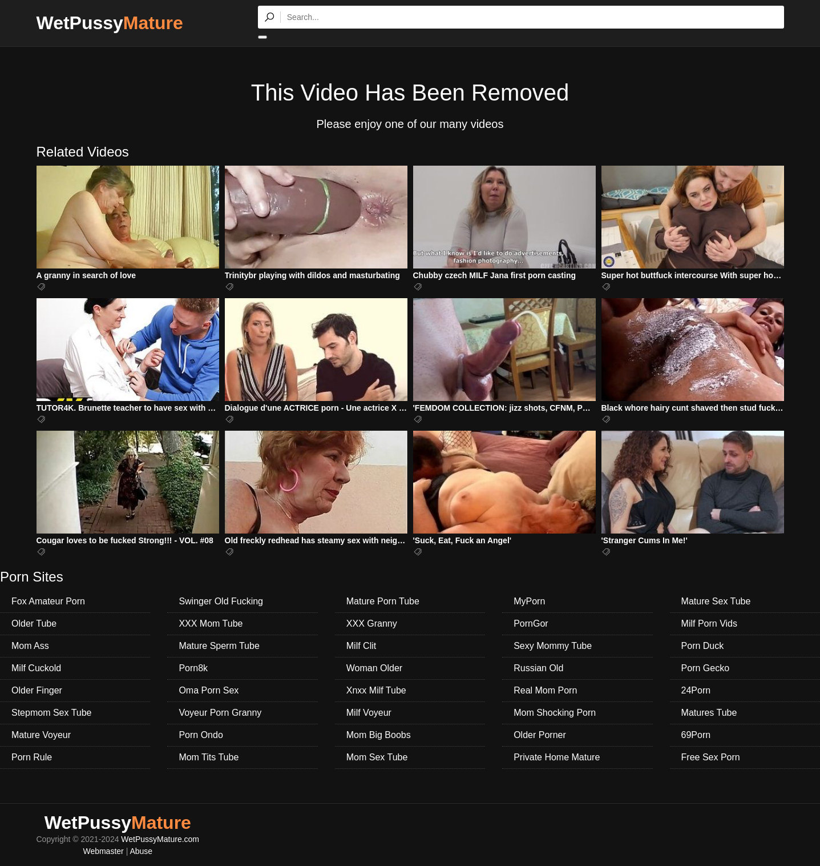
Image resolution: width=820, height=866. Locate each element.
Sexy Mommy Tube (553, 646)
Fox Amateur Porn (48, 601)
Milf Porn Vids (709, 623)
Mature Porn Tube (382, 601)
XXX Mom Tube (211, 623)
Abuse (141, 851)
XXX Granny (371, 623)
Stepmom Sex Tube (51, 712)
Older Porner (540, 735)
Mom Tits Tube (209, 757)
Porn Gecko (705, 668)
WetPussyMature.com (160, 839)
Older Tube (33, 623)
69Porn (696, 735)
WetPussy (110, 23)
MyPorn (529, 601)
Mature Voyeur (41, 735)
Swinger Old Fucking (221, 601)
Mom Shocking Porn (555, 712)
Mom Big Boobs (378, 735)
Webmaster (103, 851)
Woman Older (374, 668)
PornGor (531, 623)
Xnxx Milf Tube (376, 690)
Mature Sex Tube (716, 601)
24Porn (696, 690)
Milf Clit (361, 646)
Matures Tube (709, 712)
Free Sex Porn (710, 757)
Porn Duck (702, 646)
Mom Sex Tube (377, 757)
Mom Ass (30, 646)
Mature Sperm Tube (219, 646)
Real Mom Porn (545, 690)
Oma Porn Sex (209, 690)
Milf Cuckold (36, 668)
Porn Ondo (201, 735)
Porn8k (193, 668)
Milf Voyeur (368, 712)
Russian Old (538, 668)
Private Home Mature (557, 757)
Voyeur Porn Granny (220, 712)
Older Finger (36, 690)
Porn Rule (31, 757)
